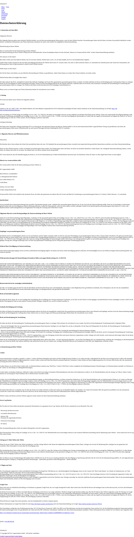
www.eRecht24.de (9, 521)
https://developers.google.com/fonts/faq (42, 504)
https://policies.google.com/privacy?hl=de (90, 504)
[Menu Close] (7, 7)
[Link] (3, 8)
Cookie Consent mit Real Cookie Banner (11, 536)
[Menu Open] (2, 7)
